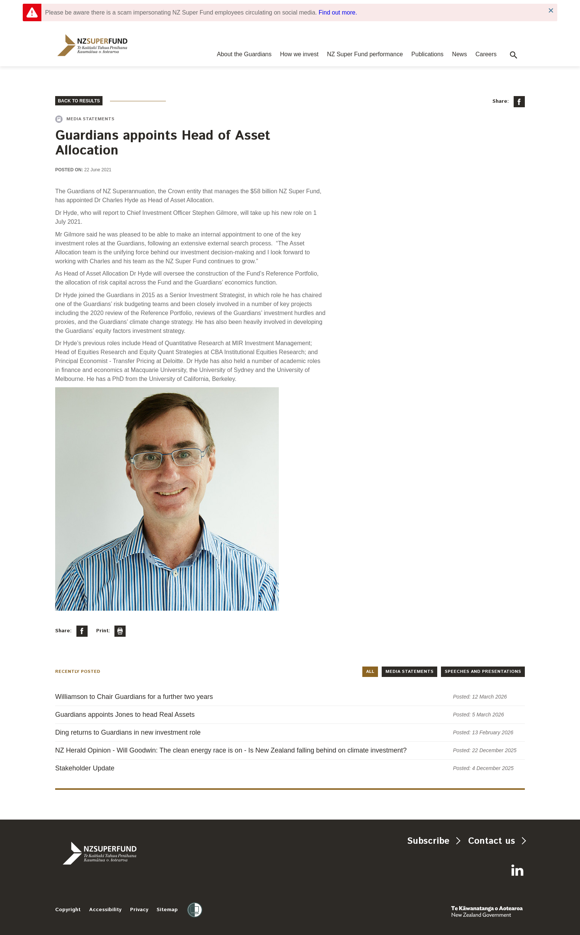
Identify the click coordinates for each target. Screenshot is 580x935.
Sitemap (167, 909)
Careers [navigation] (486, 54)
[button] (513, 55)
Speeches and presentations (483, 671)
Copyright (68, 909)
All (370, 671)
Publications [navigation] (428, 54)
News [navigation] (459, 54)
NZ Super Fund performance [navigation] (365, 54)
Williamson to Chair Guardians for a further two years (134, 696)
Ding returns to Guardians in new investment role (128, 732)
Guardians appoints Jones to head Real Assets (125, 714)
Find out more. (338, 12)
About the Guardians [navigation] (244, 54)
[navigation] (92, 45)
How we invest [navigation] (299, 54)
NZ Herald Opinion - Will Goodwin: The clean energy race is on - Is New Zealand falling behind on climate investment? (231, 750)
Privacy (139, 909)
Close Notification (551, 10)
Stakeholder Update (84, 768)
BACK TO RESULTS (79, 101)
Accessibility (105, 909)
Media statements (409, 671)
